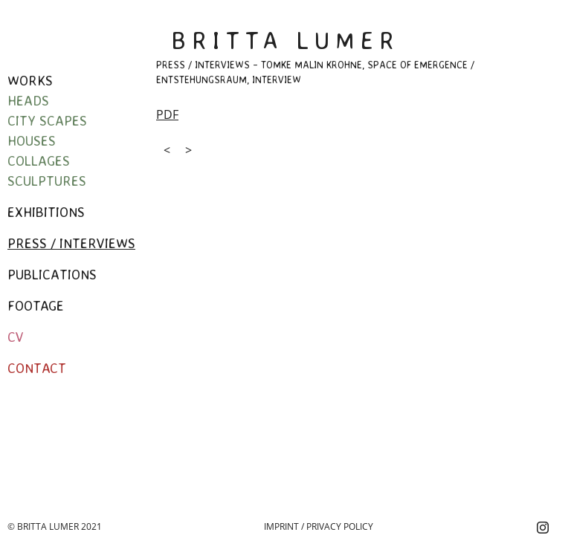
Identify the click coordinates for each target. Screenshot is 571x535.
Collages (38, 160)
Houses (31, 140)
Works (30, 80)
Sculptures (46, 180)
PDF (167, 114)
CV (15, 336)
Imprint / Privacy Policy (318, 526)
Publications (52, 274)
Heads (28, 100)
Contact (36, 368)
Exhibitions (46, 212)
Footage (35, 305)
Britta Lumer (285, 40)
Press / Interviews (71, 243)
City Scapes (47, 120)
